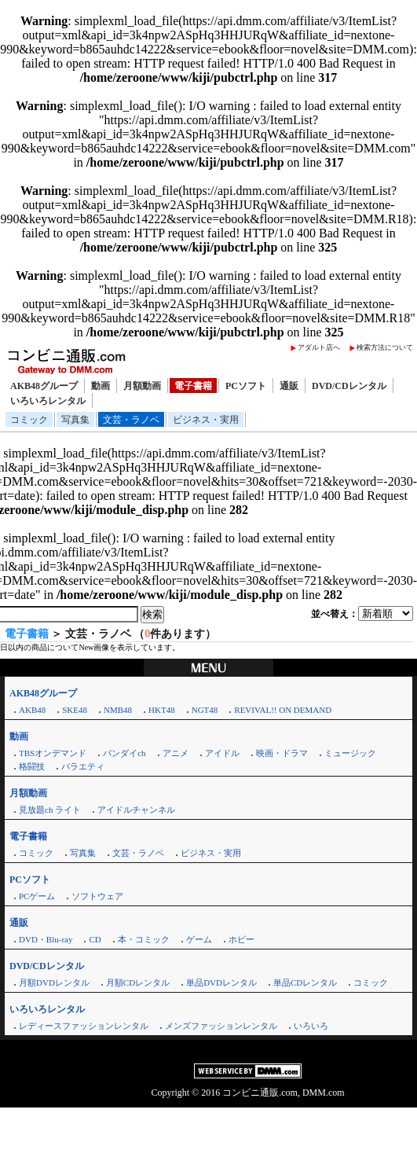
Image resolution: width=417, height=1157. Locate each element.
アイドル (222, 753)
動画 (100, 385)
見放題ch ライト (50, 809)
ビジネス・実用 (206, 419)
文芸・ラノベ (131, 419)
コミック (29, 419)
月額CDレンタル (138, 982)
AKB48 (32, 709)
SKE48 (74, 709)
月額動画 (142, 385)
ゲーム (199, 939)
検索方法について (385, 347)
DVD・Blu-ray (45, 939)
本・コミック (144, 939)
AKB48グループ (44, 385)
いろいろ (311, 1025)
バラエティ (82, 766)
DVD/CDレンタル (349, 385)
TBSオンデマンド (52, 753)
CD (95, 939)
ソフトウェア (97, 896)
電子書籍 (193, 385)
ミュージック (350, 753)
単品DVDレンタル (221, 982)
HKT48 (161, 709)
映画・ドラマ (282, 753)
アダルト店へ (319, 347)
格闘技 (32, 766)
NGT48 (205, 709)
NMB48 (118, 709)
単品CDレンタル (305, 982)
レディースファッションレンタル (83, 1025)
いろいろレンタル (48, 400)
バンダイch (124, 753)
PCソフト (245, 385)
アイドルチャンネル (136, 809)
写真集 (75, 419)
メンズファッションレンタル (221, 1025)
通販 (289, 385)
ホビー (241, 939)
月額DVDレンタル (54, 982)
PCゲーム (37, 896)
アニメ (175, 753)
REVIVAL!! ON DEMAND (282, 709)
